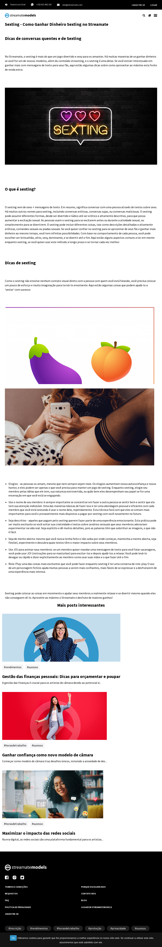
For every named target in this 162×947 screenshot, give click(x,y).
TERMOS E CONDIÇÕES (16, 886)
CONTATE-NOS (88, 893)
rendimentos (13, 667)
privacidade (119, 928)
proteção (95, 928)
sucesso (33, 667)
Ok (13, 938)
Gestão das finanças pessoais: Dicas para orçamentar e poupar (61, 676)
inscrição (15, 928)
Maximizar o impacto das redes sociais (38, 833)
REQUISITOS (11, 893)
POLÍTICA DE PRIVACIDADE (18, 907)
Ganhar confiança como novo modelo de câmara (47, 755)
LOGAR (153, 5)
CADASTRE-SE (138, 5)
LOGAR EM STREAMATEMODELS (96, 907)
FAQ (7, 900)
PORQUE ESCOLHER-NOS (93, 886)
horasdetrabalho (15, 745)
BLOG (84, 900)
